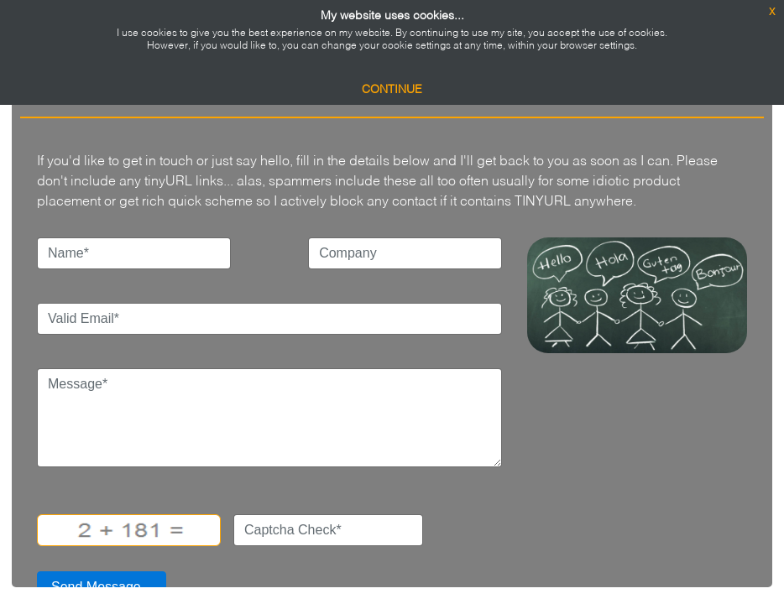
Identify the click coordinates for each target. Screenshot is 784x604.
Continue (392, 90)
